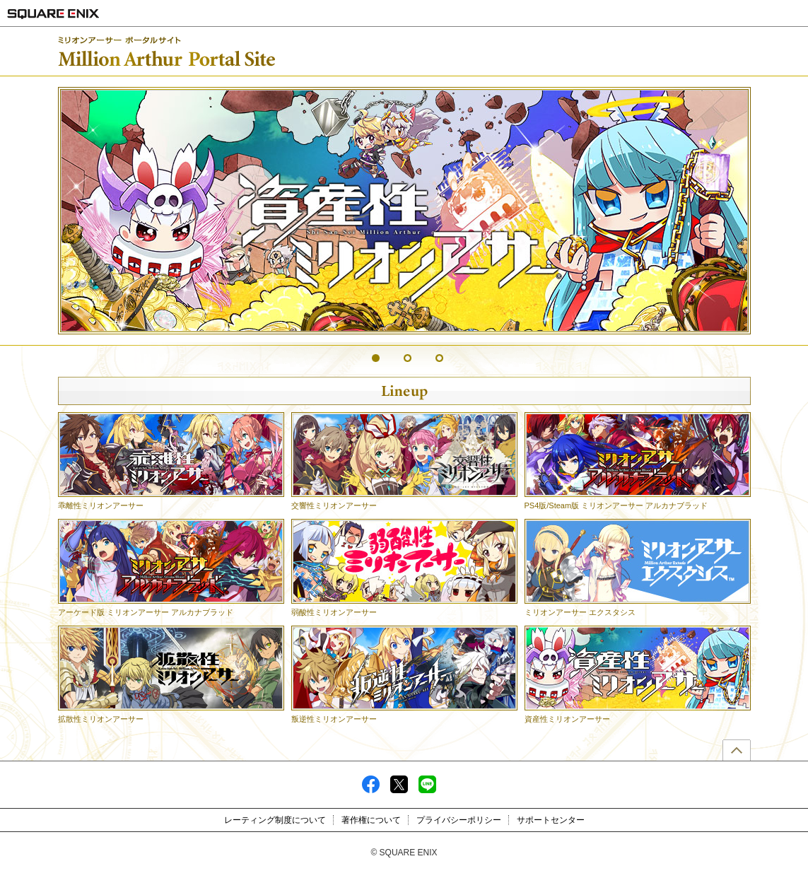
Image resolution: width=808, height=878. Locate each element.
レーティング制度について (275, 820)
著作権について (371, 820)
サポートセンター (551, 820)
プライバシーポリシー (458, 820)
